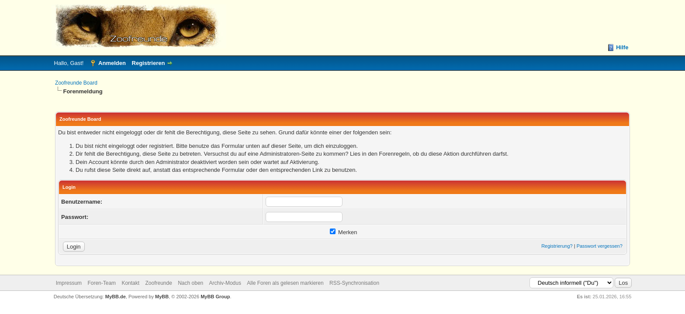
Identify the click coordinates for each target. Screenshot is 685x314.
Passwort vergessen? (600, 246)
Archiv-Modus (225, 283)
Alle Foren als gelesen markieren (285, 283)
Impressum (69, 283)
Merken (343, 232)
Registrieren (148, 63)
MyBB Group (215, 296)
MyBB (162, 296)
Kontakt (130, 283)
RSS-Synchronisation (354, 283)
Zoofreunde (158, 283)
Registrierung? (557, 246)
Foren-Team (101, 283)
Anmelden (112, 63)
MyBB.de (115, 296)
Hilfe (622, 47)
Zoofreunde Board (76, 83)
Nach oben (190, 283)
